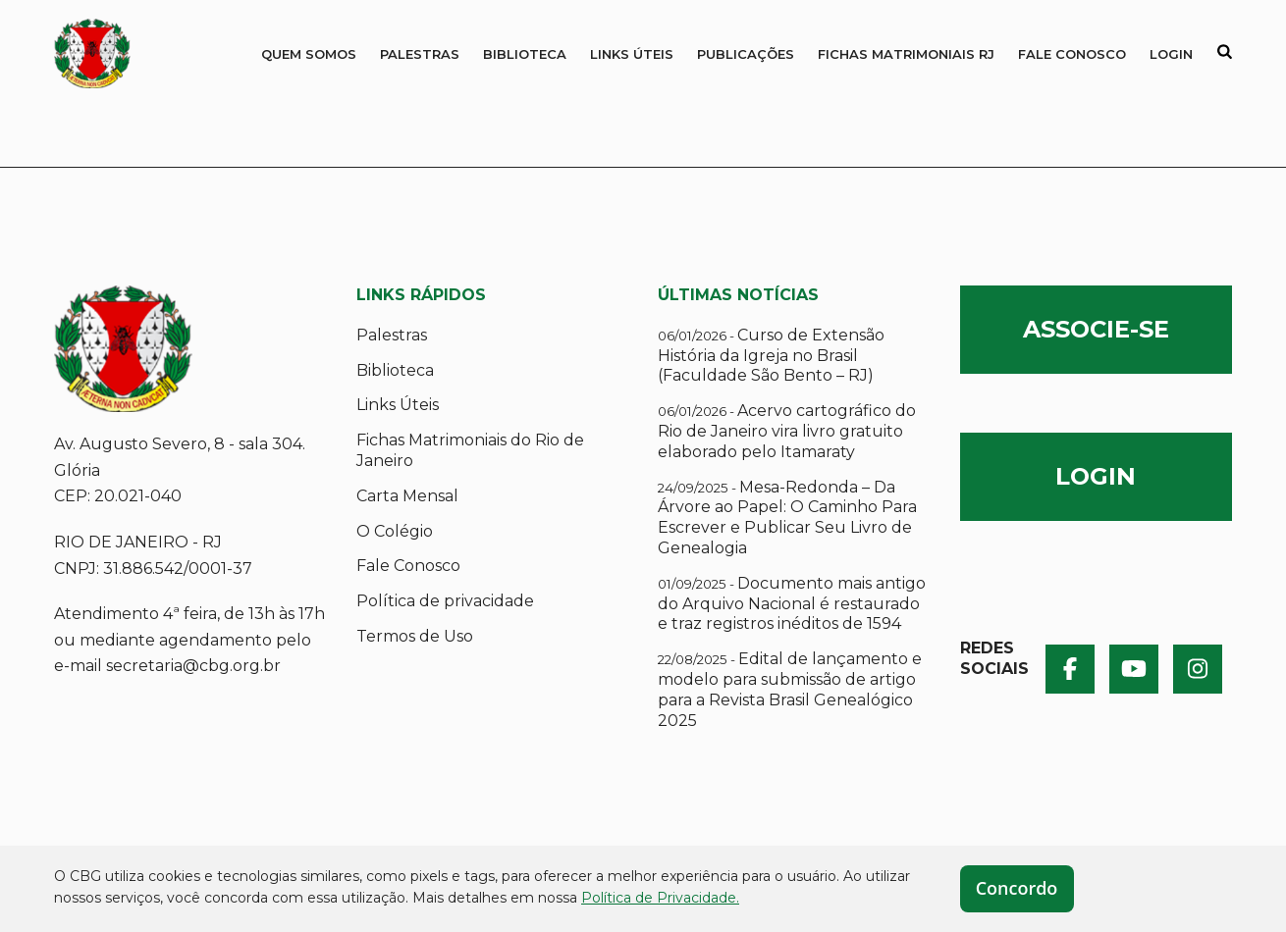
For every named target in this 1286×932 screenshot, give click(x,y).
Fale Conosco (1072, 54)
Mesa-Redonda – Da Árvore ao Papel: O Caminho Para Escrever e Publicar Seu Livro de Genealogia (787, 517)
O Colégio (394, 531)
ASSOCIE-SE (1096, 329)
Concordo (1017, 888)
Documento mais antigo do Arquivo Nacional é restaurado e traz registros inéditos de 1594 (792, 604)
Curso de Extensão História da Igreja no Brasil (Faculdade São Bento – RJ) (771, 356)
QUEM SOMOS (308, 54)
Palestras (419, 54)
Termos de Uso (414, 636)
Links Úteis (631, 54)
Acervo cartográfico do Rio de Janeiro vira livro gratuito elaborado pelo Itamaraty (787, 431)
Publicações (745, 54)
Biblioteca (524, 54)
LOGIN (1095, 476)
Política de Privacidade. (660, 897)
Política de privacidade (445, 601)
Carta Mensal (407, 496)
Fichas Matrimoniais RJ (906, 54)
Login (1171, 54)
